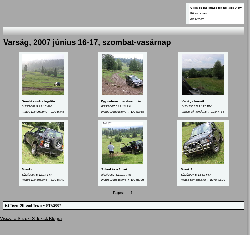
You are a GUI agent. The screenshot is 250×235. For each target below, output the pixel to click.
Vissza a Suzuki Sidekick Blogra (31, 218)
